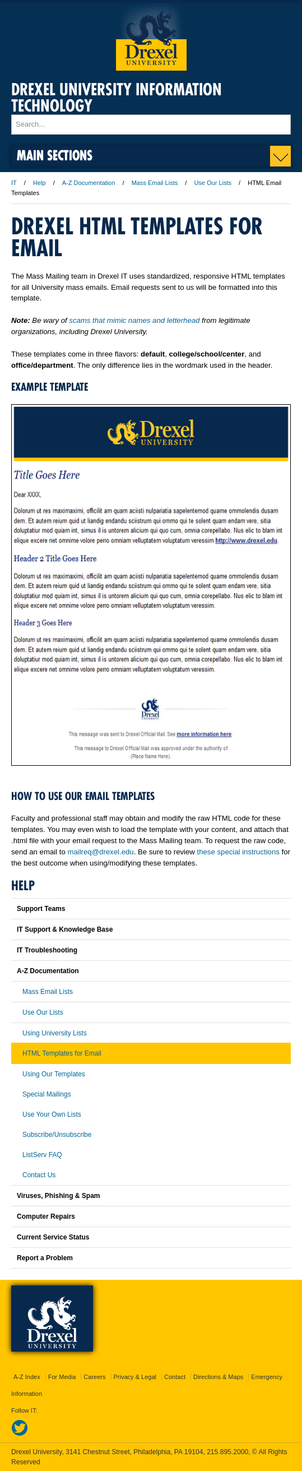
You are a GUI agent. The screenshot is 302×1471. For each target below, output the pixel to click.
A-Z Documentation (88, 182)
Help (39, 182)
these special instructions (238, 852)
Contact (174, 1376)
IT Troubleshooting (47, 950)
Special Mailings (46, 1094)
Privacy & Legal (135, 1376)
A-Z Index (26, 1376)
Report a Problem (45, 1258)
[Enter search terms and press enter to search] (151, 124)
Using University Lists (54, 1033)
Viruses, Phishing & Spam (58, 1196)
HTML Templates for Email (61, 1053)
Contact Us (38, 1175)
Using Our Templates (53, 1074)
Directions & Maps (218, 1376)
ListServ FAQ (42, 1155)
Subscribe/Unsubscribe (56, 1135)
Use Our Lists (212, 182)
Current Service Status (53, 1237)
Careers (94, 1376)
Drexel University (151, 37)
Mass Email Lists (155, 182)
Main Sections (54, 155)
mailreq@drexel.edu (100, 852)
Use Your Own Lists (51, 1114)
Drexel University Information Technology (116, 97)
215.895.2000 (227, 1452)
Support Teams (41, 909)
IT (14, 182)
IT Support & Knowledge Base (65, 929)
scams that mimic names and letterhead (134, 320)
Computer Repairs (46, 1216)
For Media (62, 1376)
